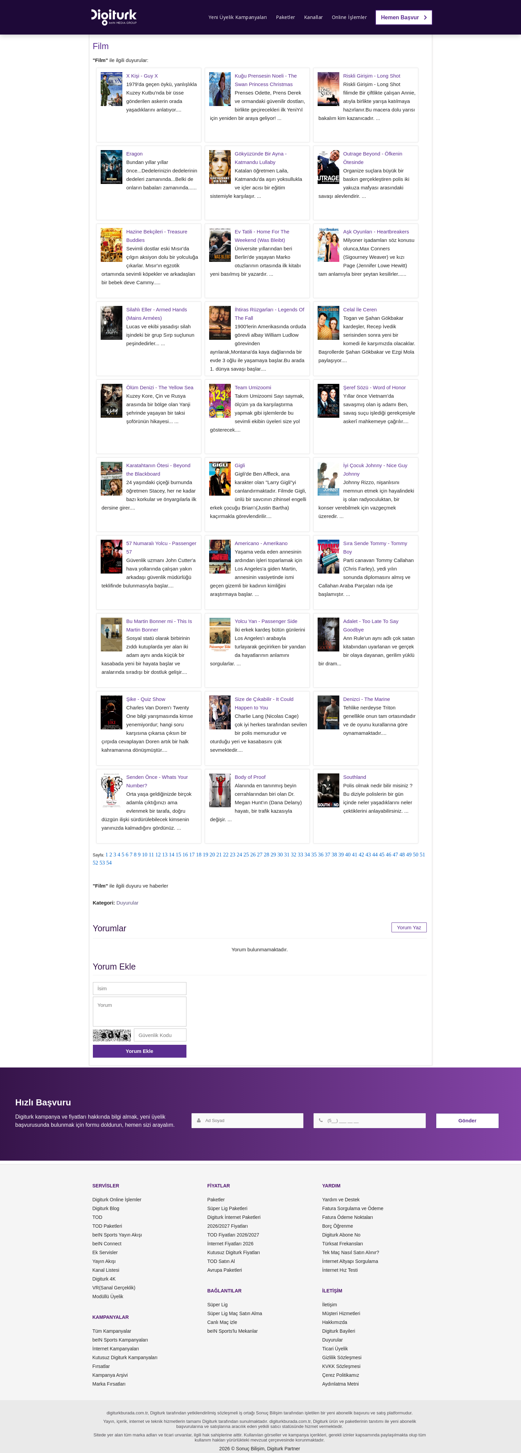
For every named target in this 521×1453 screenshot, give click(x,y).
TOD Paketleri (107, 1226)
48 (402, 854)
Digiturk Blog (106, 1208)
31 (286, 854)
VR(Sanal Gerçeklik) (114, 1287)
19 (205, 854)
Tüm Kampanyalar (112, 1331)
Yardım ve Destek (341, 1199)
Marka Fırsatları (109, 1384)
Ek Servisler (105, 1252)
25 (246, 854)
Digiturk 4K (104, 1279)
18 (198, 854)
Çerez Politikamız (340, 1375)
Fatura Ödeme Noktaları (347, 1217)
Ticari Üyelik (335, 1348)
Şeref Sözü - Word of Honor (374, 387)
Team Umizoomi (253, 387)
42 (361, 854)
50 (415, 854)
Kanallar (313, 17)
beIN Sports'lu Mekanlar (232, 1331)
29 (273, 854)
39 (341, 854)
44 (375, 854)
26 (253, 854)
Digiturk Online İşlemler (117, 1199)
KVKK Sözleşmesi (341, 1366)
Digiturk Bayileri (338, 1331)
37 (327, 854)
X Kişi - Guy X (142, 76)
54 (109, 863)
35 (314, 854)
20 (212, 854)
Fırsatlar (101, 1366)
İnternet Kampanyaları (116, 1348)
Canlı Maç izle (222, 1322)
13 (164, 854)
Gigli (240, 465)
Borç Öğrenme (337, 1226)
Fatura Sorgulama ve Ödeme (353, 1208)
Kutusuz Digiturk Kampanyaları (125, 1357)
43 (368, 854)
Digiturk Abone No (341, 1235)
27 (259, 854)
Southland (354, 777)
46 (388, 854)
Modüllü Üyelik (108, 1296)
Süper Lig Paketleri (227, 1208)
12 (158, 854)
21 (219, 854)
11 (151, 854)
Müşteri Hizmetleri (341, 1313)
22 (225, 854)
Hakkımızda (334, 1322)
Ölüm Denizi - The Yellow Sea (160, 387)
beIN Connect (107, 1243)
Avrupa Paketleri (224, 1270)
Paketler (285, 17)
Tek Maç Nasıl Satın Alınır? (350, 1252)
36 (320, 854)
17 (192, 854)
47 (395, 854)
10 (144, 854)
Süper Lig (217, 1304)
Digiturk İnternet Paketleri (234, 1217)
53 (102, 863)
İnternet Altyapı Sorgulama (350, 1261)
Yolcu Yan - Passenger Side (266, 621)
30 (280, 854)
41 (354, 854)
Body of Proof (250, 777)
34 (307, 854)
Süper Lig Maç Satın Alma (234, 1313)
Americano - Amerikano (261, 543)
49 (409, 854)
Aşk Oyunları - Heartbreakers (376, 231)
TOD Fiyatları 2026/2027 (233, 1235)
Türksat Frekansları (342, 1243)
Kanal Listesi (106, 1270)
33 (300, 854)
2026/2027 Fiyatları (227, 1226)
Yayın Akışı (104, 1261)
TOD (97, 1217)
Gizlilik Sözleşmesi (342, 1357)
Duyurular (128, 903)
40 (347, 854)
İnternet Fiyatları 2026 (230, 1243)
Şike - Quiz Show (145, 699)
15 (178, 854)
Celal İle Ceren (360, 309)
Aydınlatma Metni (340, 1384)
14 (171, 854)
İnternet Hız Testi (340, 1270)
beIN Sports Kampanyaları (120, 1340)
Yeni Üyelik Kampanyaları (237, 17)
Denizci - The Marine (366, 699)
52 (95, 863)
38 (334, 854)
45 (381, 854)
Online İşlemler (349, 17)
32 (293, 854)
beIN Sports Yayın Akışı (117, 1235)
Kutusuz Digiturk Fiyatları (233, 1252)
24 (239, 854)
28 (266, 854)
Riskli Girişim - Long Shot (371, 76)
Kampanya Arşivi (110, 1375)
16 (185, 854)
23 (232, 854)
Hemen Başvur (404, 17)
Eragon (134, 154)
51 (422, 854)
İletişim (329, 1304)
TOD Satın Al (221, 1261)
